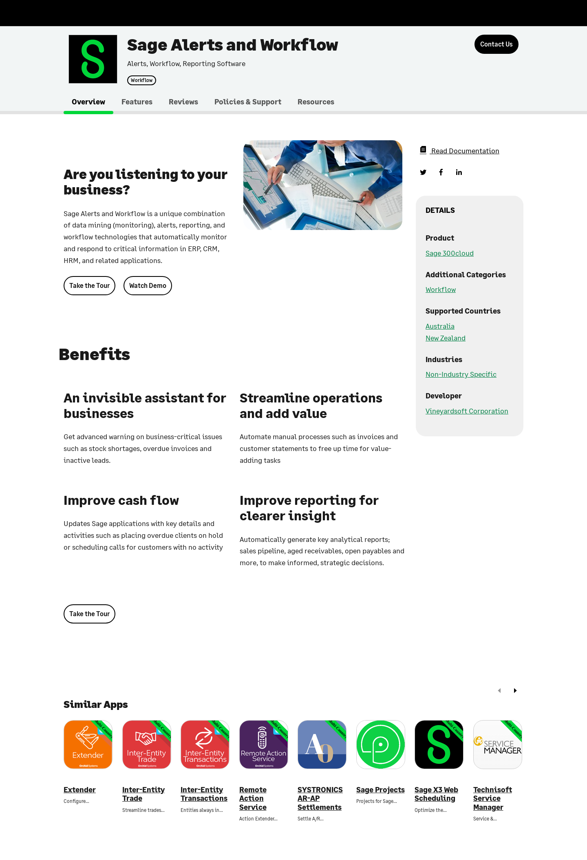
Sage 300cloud (450, 252)
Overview (88, 101)
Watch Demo (147, 285)
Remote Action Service (253, 798)
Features (136, 101)
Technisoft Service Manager (492, 798)
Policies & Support (247, 101)
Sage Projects (380, 789)
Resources (316, 101)
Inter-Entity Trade (143, 794)
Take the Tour (89, 285)
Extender (80, 789)
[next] (515, 691)
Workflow (141, 80)
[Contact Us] (496, 44)
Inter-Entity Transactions (204, 794)
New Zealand (446, 337)
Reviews (183, 101)
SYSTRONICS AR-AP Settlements (320, 798)
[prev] (499, 691)
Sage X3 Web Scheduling (436, 794)
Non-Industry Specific (461, 373)
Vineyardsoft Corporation (467, 410)
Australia (440, 325)
